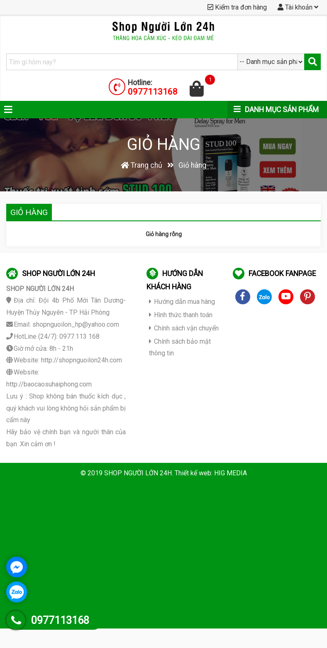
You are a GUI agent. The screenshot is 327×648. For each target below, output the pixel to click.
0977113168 (153, 92)
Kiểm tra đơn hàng (237, 7)
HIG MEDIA (230, 473)
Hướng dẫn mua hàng (182, 302)
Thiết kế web (193, 473)
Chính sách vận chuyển (184, 328)
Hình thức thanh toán (180, 315)
